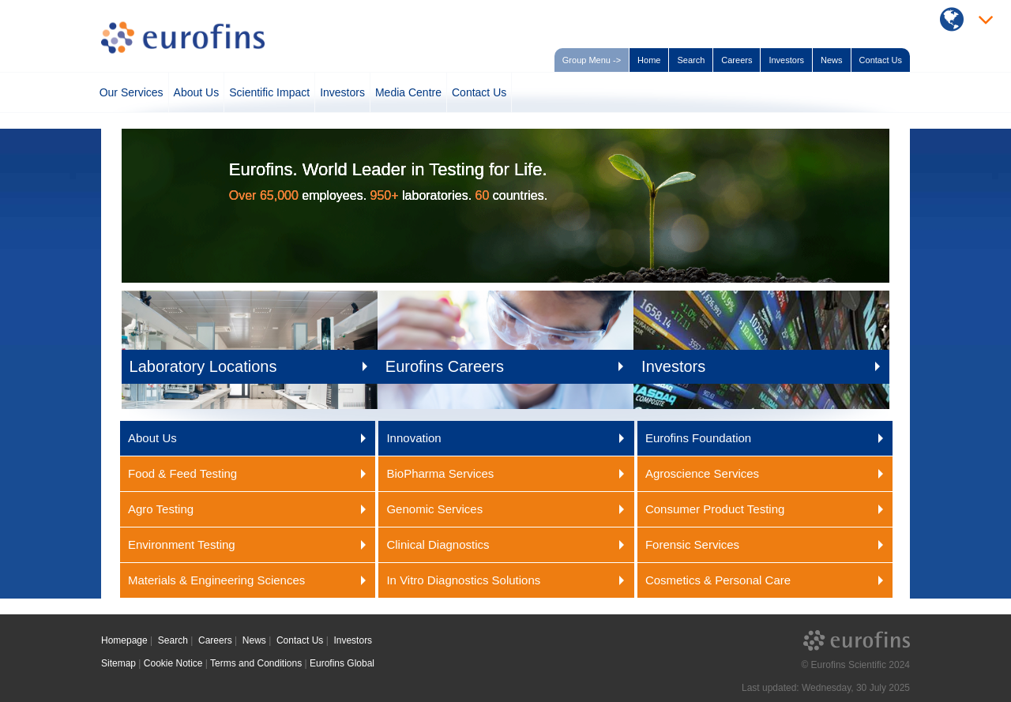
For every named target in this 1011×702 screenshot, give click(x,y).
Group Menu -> (591, 60)
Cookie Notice (173, 663)
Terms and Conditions (256, 663)
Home (648, 60)
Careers (736, 60)
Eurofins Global (342, 663)
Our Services (131, 92)
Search (691, 60)
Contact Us (880, 60)
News (832, 60)
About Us (197, 92)
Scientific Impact (269, 92)
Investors (786, 60)
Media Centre (408, 92)
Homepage (124, 640)
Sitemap (118, 663)
